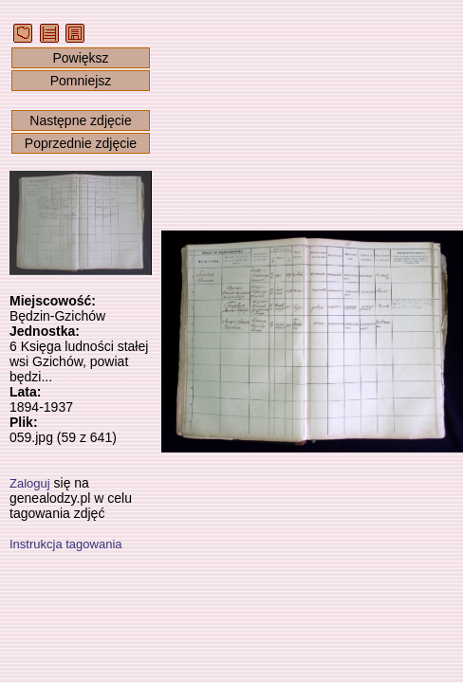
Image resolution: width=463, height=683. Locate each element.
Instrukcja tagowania (65, 544)
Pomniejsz (81, 80)
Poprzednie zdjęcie (81, 143)
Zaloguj (29, 483)
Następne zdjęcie (80, 120)
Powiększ (80, 57)
